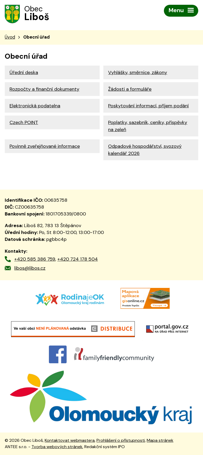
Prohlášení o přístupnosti (120, 440)
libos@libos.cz (29, 268)
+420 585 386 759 (34, 259)
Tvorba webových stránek (56, 446)
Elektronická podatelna (35, 106)
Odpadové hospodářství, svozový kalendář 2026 (145, 150)
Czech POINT (24, 122)
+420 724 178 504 (77, 259)
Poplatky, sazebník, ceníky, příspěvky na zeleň (147, 126)
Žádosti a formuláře (129, 89)
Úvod (10, 37)
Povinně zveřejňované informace (45, 146)
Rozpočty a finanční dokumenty (44, 89)
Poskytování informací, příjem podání (148, 106)
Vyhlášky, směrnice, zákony (137, 72)
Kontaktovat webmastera (70, 440)
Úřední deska (24, 72)
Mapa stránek (160, 440)
